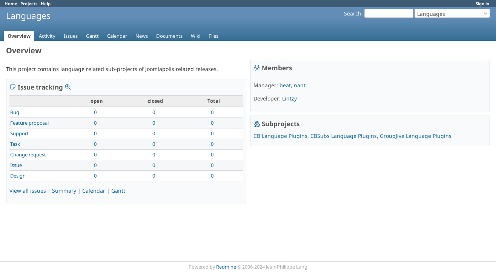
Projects (29, 3)
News (141, 35)
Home (11, 3)
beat (285, 85)
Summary (64, 190)
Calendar (117, 35)
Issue (16, 165)
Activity (47, 35)
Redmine (226, 267)
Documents (169, 35)
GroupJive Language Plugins (415, 135)
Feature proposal (29, 122)
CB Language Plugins (280, 135)
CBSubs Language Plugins (343, 135)
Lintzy (289, 98)
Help (46, 3)
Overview (19, 35)
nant (300, 85)
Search (352, 13)
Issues (71, 35)
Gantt (92, 35)
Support (19, 133)
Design (18, 175)
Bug (14, 112)
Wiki (195, 35)
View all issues (27, 190)
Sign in (482, 3)
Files (213, 35)
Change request (28, 154)
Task (15, 144)
